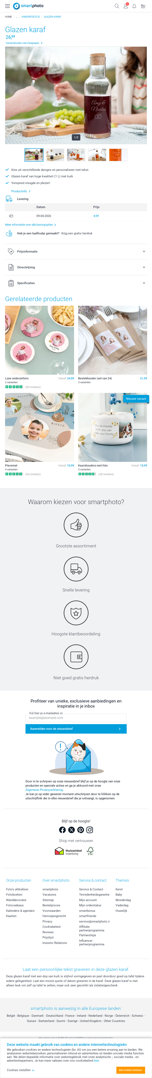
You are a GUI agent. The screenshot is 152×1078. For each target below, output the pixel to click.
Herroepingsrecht (54, 916)
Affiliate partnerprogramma (91, 928)
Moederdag (123, 900)
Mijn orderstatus (90, 905)
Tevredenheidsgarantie (94, 894)
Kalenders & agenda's (20, 911)
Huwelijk (121, 911)
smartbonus (87, 911)
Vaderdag (122, 905)
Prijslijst (48, 937)
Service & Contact (91, 889)
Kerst (119, 889)
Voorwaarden (52, 911)
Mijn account (88, 900)
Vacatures (49, 894)
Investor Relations (55, 943)
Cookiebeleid (51, 927)
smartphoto (50, 889)
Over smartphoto (56, 880)
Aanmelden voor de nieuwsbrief (51, 729)
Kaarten (11, 916)
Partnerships (87, 935)
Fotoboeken (14, 894)
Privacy (47, 921)
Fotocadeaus (15, 905)
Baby (119, 894)
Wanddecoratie (16, 900)
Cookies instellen (21, 1070)
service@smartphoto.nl (95, 921)
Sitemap (48, 900)
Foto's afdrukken (17, 889)
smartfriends (87, 916)
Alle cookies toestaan (130, 1070)
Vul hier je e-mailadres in (46, 713)
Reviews (48, 932)
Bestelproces (51, 905)
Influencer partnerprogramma (91, 942)
